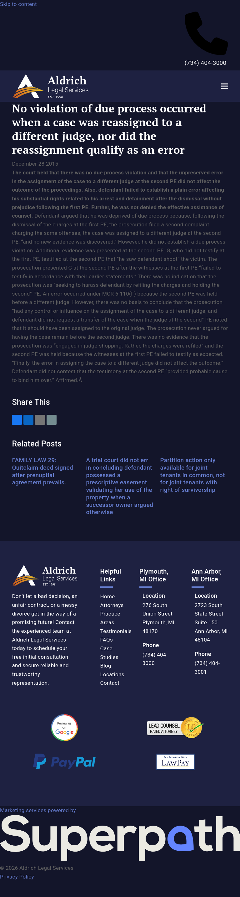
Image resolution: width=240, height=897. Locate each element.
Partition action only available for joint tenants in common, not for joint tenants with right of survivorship (192, 474)
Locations (112, 674)
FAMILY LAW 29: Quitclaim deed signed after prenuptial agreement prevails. (42, 471)
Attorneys (112, 605)
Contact (110, 683)
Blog (105, 665)
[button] (224, 86)
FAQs (106, 640)
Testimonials (116, 631)
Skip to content (18, 4)
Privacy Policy (17, 877)
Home (107, 596)
